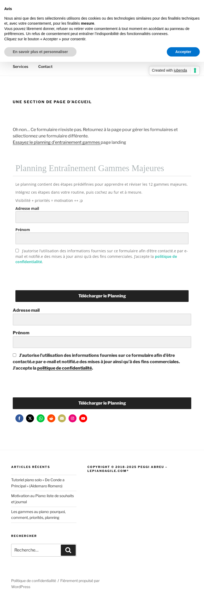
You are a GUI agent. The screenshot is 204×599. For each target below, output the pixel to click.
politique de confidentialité (64, 368)
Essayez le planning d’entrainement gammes (57, 142)
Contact (45, 66)
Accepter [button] (183, 52)
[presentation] (48, 276)
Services (20, 66)
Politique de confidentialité (33, 580)
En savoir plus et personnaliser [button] (40, 52)
